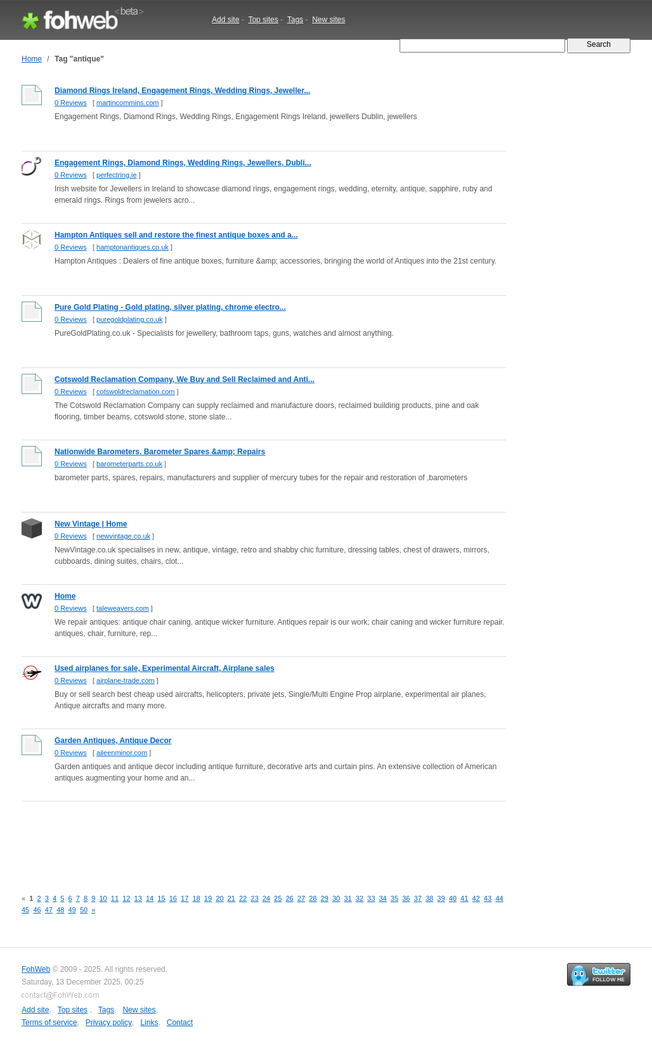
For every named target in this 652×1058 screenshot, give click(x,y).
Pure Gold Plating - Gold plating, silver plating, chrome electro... (170, 307)
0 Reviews (71, 102)
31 (347, 898)
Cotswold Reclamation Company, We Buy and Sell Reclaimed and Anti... (185, 379)
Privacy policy (109, 1022)
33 (371, 898)
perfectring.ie (116, 175)
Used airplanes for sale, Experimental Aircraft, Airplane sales (165, 668)
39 (441, 898)
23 (254, 898)
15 (161, 898)
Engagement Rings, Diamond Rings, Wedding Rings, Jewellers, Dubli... (183, 162)
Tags (295, 19)
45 (25, 910)
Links (149, 1022)
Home (32, 58)
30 (336, 898)
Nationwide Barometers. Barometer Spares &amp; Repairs (160, 451)
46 (37, 910)
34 (382, 898)
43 (488, 898)
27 (301, 898)
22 (243, 898)
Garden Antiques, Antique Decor (113, 740)
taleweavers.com (122, 608)
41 (464, 898)
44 (499, 898)
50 (84, 910)
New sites (328, 19)
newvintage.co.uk (123, 536)
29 (325, 898)
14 (149, 898)
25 (278, 898)
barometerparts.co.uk (129, 464)
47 (49, 910)
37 (418, 898)
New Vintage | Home (91, 523)
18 (196, 898)
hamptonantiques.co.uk (132, 247)
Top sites (263, 19)
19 (208, 898)
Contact (180, 1022)
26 (289, 898)
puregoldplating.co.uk (129, 319)
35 (394, 898)
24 (266, 898)
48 (60, 910)
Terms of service (49, 1022)
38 (429, 898)
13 (138, 898)
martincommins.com (127, 102)
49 (72, 910)
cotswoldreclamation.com (135, 391)
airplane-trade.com (125, 680)
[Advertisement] (252, 838)
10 (103, 898)
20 (219, 898)
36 (406, 898)
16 (173, 898)
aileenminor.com (121, 752)
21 (231, 898)
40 (453, 898)
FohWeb (36, 969)
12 (126, 898)
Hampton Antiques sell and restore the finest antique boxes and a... (176, 235)
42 (475, 898)
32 (359, 898)
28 (312, 898)
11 (115, 898)
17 (184, 898)
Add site (225, 19)
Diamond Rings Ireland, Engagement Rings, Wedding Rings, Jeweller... (182, 90)
